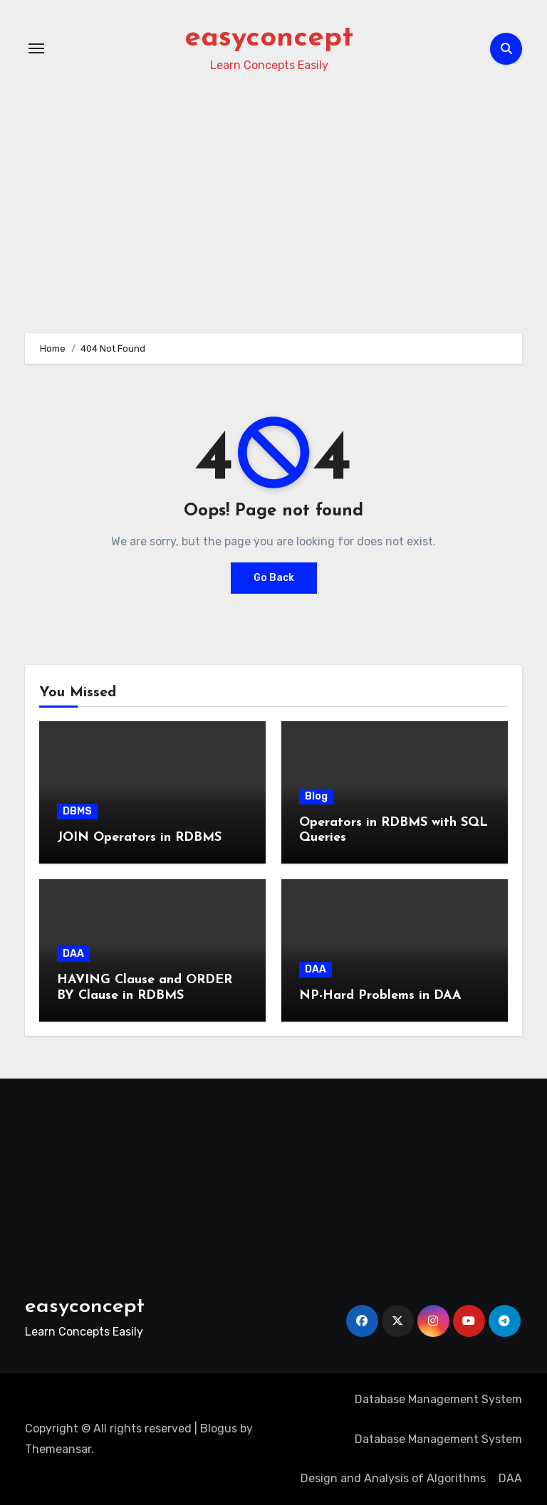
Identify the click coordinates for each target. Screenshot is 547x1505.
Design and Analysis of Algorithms (393, 1478)
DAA (73, 954)
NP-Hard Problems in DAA (380, 995)
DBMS (77, 811)
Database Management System (438, 1399)
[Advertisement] (104, 1178)
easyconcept (268, 38)
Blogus (218, 1428)
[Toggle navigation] (36, 48)
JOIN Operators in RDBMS (139, 837)
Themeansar (58, 1449)
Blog (316, 796)
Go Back (274, 578)
